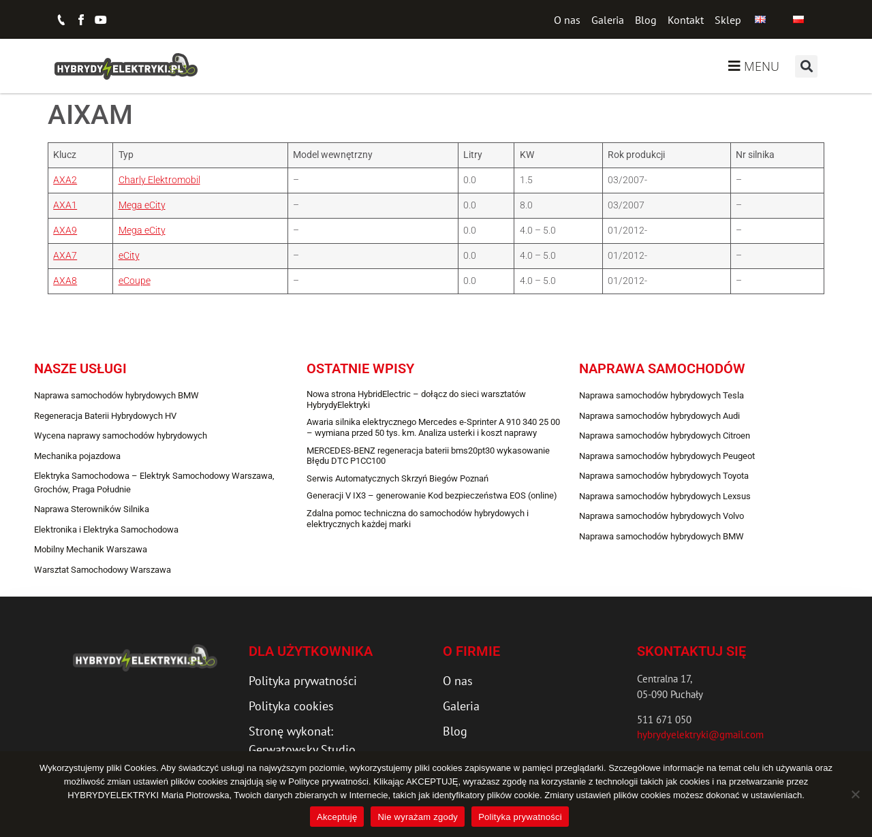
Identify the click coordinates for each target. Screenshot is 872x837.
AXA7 (65, 256)
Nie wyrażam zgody (417, 817)
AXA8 (65, 281)
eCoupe (135, 281)
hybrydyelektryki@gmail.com (700, 734)
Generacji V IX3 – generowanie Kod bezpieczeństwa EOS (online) (432, 495)
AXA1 (65, 205)
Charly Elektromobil (159, 180)
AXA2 (65, 180)
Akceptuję (337, 817)
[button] (806, 66)
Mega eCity (142, 205)
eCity (129, 256)
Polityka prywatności (520, 817)
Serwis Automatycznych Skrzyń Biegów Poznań (397, 478)
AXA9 (65, 230)
